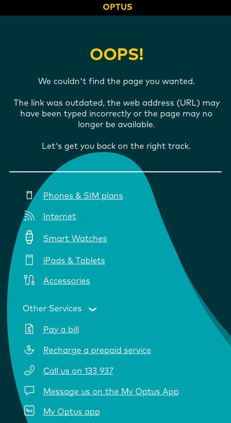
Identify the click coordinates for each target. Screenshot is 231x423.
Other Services (52, 308)
